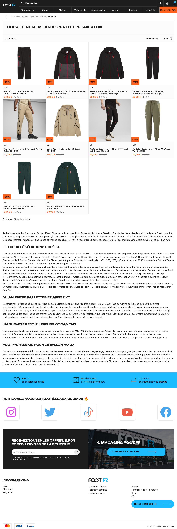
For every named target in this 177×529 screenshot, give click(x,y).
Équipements (99, 10)
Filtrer (151, 38)
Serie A (43, 17)
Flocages (8, 489)
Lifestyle (151, 10)
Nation (64, 10)
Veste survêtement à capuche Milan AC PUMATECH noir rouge (66, 92)
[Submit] (24, 3)
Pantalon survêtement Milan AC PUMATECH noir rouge (19, 92)
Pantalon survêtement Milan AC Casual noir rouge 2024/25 (109, 150)
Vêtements (82, 10)
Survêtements (25, 17)
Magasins (8, 492)
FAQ (5, 485)
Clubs (47, 10)
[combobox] (89, 3)
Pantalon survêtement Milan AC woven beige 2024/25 (23, 150)
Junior (116, 10)
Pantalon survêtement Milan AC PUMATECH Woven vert (19, 207)
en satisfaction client (33, 381)
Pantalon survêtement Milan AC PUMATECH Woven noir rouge (148, 92)
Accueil (14, 17)
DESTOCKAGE (168, 10)
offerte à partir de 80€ (93, 381)
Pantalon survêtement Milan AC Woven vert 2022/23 (151, 150)
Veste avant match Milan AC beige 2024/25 (63, 150)
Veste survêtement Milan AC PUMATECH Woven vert (66, 207)
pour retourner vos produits (153, 381)
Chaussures (30, 10)
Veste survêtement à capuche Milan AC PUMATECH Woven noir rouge (109, 92)
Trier (167, 38)
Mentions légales (97, 486)
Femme (134, 10)
